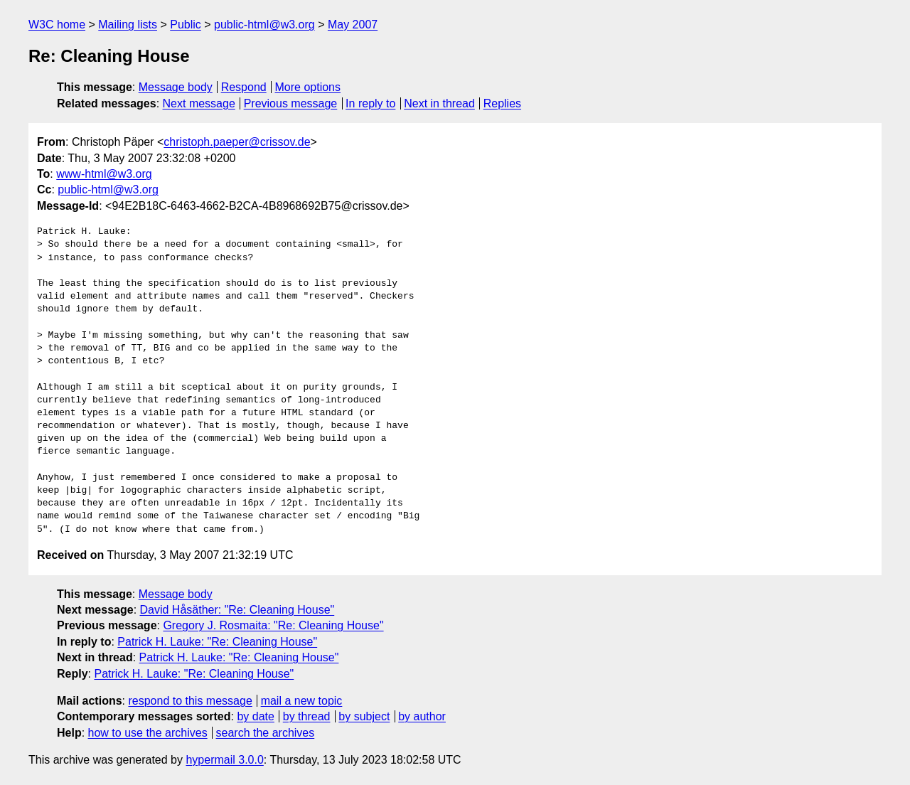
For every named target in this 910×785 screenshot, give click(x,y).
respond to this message (190, 701)
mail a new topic (302, 701)
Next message (199, 103)
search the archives (265, 733)
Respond (244, 87)
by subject (364, 716)
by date (255, 716)
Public (185, 24)
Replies (502, 103)
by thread (307, 716)
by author (422, 716)
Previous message (291, 103)
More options (308, 87)
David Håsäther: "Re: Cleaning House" (237, 610)
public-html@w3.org (264, 24)
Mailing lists (127, 24)
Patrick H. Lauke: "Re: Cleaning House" (217, 642)
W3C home (56, 24)
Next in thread (439, 103)
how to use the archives (148, 733)
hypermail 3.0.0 (224, 760)
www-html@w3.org (103, 174)
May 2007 (353, 24)
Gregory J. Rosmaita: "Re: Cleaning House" (273, 625)
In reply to (370, 103)
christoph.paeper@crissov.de (237, 142)
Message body (176, 87)
